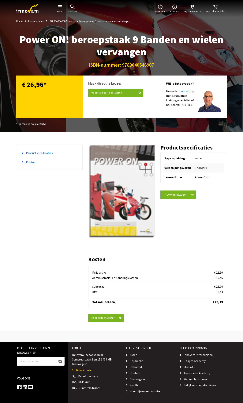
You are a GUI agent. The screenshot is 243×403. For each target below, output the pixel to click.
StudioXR (189, 367)
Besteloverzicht (215, 8)
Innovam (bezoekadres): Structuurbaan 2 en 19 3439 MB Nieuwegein (92, 359)
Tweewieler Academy (197, 373)
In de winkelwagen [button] (178, 195)
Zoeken (72, 8)
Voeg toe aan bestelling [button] (116, 93)
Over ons (160, 8)
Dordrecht (136, 361)
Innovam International (199, 355)
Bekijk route (84, 370)
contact (185, 91)
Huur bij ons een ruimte (145, 391)
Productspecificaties (39, 153)
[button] (193, 8)
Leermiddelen (36, 21)
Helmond (136, 367)
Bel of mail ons (88, 376)
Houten (135, 373)
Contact (174, 8)
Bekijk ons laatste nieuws (200, 385)
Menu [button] (60, 8)
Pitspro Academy (195, 361)
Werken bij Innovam (196, 379)
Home (19, 21)
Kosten (30, 162)
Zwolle (134, 385)
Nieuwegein (137, 379)
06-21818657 (185, 105)
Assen (133, 355)
